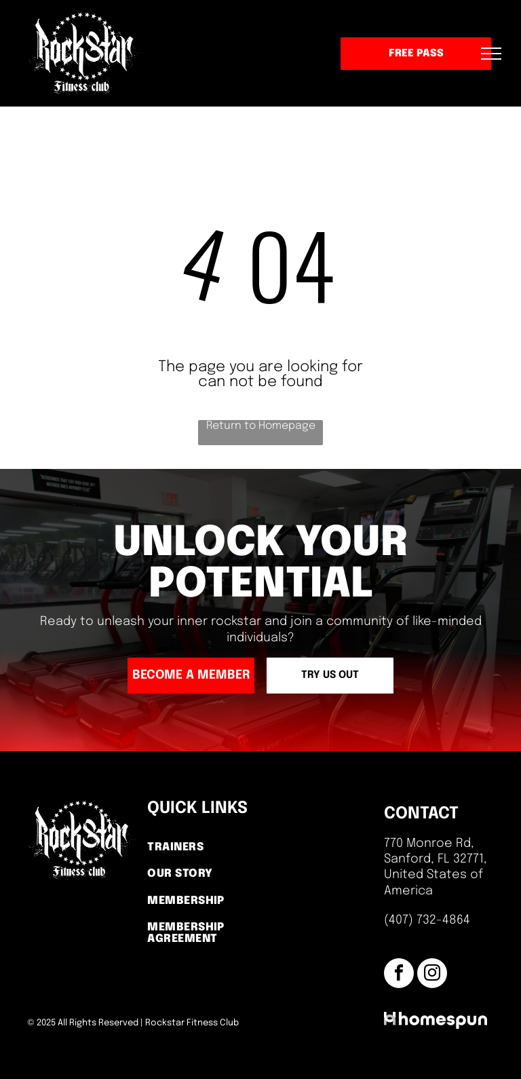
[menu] (491, 53)
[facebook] (399, 974)
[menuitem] (202, 848)
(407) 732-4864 (427, 920)
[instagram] (432, 974)
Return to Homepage (260, 426)
